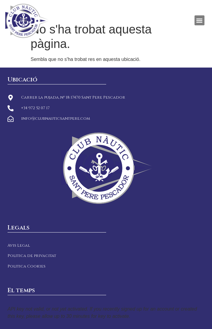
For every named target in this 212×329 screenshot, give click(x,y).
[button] (199, 20)
